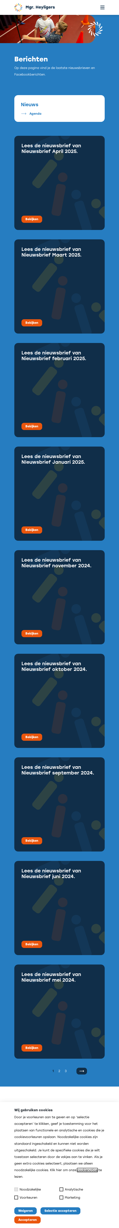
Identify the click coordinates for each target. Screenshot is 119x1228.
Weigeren (25, 1211)
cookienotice (87, 1170)
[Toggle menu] (102, 7)
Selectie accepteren (60, 1211)
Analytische (71, 1189)
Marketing (70, 1197)
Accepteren (27, 1220)
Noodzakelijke (27, 1189)
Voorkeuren (25, 1197)
